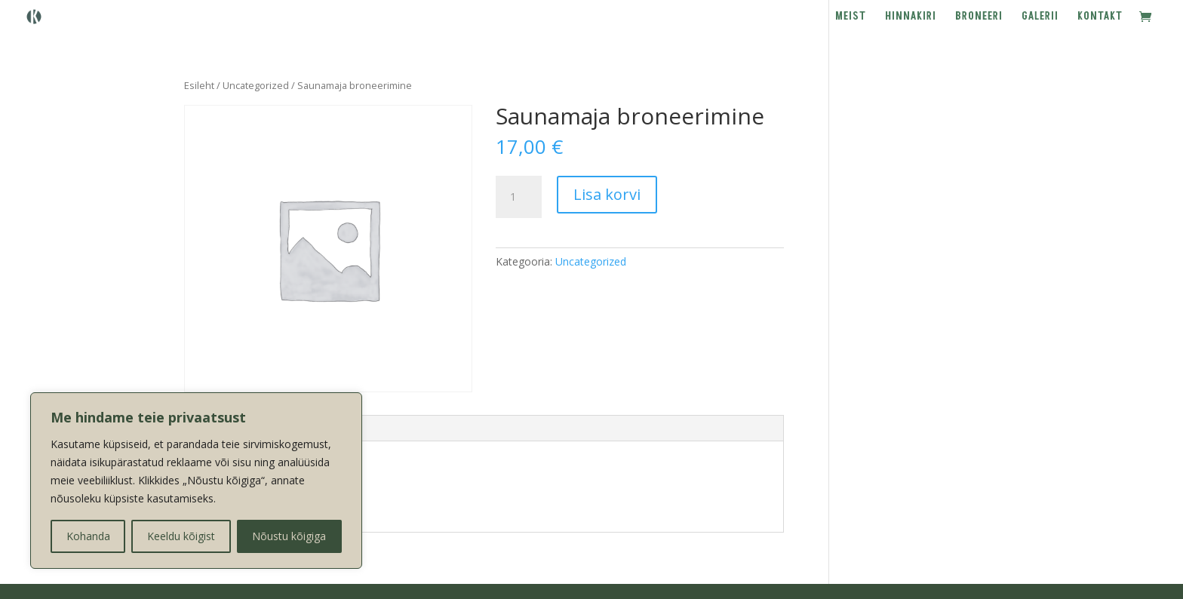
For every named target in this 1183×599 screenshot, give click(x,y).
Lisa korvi (607, 194)
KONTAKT (1100, 17)
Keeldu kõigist (181, 536)
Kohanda (88, 536)
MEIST (850, 17)
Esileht (199, 85)
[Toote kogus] (518, 197)
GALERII (1040, 17)
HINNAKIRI (910, 17)
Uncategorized (256, 85)
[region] (196, 480)
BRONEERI (979, 17)
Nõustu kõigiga (289, 536)
